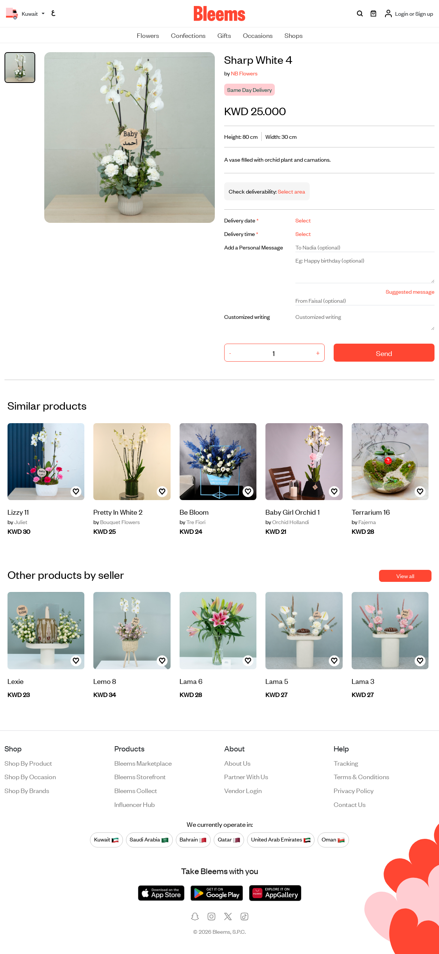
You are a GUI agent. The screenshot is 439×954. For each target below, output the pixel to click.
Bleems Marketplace (143, 762)
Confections (188, 34)
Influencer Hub (134, 803)
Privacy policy (354, 790)
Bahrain (193, 839)
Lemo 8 (104, 680)
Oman (333, 839)
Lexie (15, 680)
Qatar (229, 839)
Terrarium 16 (371, 511)
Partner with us (246, 776)
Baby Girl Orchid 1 (292, 511)
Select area (291, 191)
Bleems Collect (135, 790)
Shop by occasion (30, 776)
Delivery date (241, 220)
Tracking (346, 762)
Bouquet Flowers (116, 522)
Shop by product (28, 762)
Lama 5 (276, 680)
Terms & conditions (361, 776)
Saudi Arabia (149, 839)
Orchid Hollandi (287, 522)
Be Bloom (194, 511)
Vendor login (243, 790)
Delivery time (241, 233)
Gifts (224, 34)
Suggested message (410, 291)
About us (237, 762)
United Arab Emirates (281, 839)
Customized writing (247, 316)
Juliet (17, 522)
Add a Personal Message (253, 247)
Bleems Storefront (140, 776)
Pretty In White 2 (117, 511)
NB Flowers (244, 73)
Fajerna (364, 522)
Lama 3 (363, 680)
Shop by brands (26, 790)
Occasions (258, 34)
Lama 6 (191, 680)
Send (384, 353)
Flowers (148, 34)
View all (405, 576)
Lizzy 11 (18, 511)
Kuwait (106, 839)
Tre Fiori (192, 522)
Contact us (350, 803)
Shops (294, 34)
